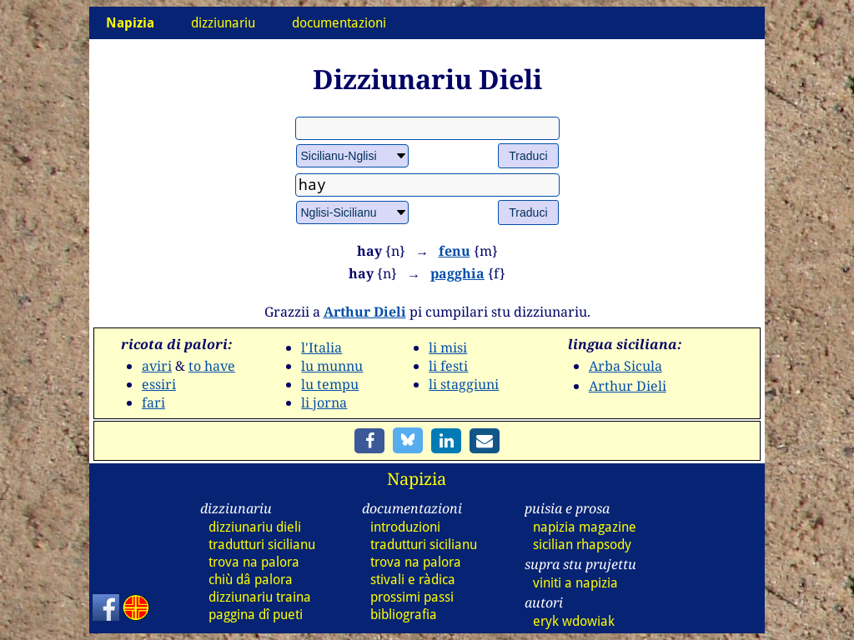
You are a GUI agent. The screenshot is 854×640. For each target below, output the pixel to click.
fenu (454, 251)
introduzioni (405, 527)
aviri (157, 366)
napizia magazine (584, 527)
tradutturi (261, 544)
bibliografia (403, 614)
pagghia (457, 273)
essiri (159, 384)
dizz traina (259, 597)
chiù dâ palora (250, 580)
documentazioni (339, 23)
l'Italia (321, 347)
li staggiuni (464, 384)
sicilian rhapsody (582, 544)
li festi (448, 366)
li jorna (324, 402)
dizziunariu (223, 23)
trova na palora (253, 562)
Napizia (416, 479)
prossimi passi (412, 597)
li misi (448, 347)
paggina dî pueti (255, 614)
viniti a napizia (575, 583)
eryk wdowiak (574, 621)
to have (211, 366)
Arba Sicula (625, 366)
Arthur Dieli (365, 311)
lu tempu (330, 384)
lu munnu (332, 366)
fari (153, 402)
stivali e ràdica (412, 580)
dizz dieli (254, 527)
